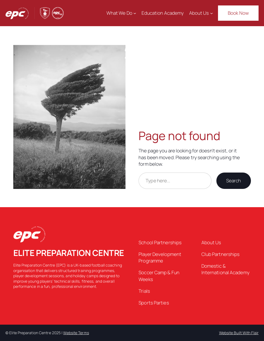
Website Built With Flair (239, 332)
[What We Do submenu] (134, 13)
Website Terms (76, 332)
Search (233, 180)
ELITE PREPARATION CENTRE (68, 252)
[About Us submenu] (211, 13)
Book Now (238, 13)
